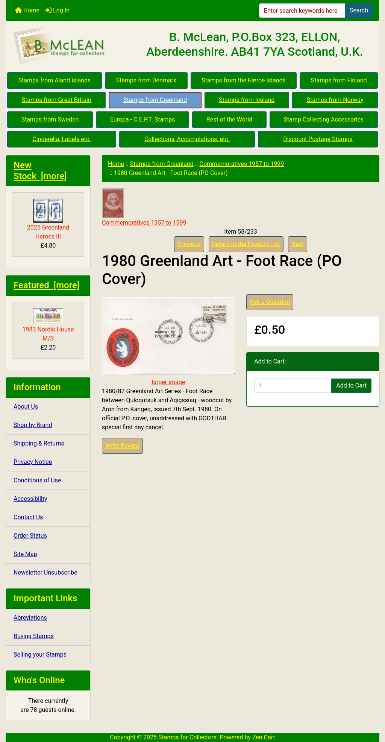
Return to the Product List (246, 244)
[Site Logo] (68, 46)
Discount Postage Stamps (317, 139)
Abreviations (30, 617)
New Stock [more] (40, 170)
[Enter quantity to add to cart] (293, 386)
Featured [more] (46, 285)
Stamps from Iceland (246, 99)
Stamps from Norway (335, 99)
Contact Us (28, 517)
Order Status (30, 535)
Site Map (25, 554)
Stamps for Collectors (187, 737)
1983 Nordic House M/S (48, 325)
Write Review (122, 445)
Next (297, 244)
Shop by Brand (33, 425)
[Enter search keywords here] (302, 10)
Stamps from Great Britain (56, 99)
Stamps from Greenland (155, 99)
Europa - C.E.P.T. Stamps (142, 119)
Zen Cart (263, 737)
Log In (57, 10)
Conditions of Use (37, 480)
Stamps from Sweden (50, 119)
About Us (26, 406)
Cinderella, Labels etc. (61, 139)
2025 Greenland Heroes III (48, 219)
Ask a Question (270, 302)
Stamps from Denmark (146, 80)
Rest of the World (229, 119)
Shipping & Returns (39, 443)
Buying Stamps (34, 636)
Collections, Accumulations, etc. (187, 139)
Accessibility (30, 498)
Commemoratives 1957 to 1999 (242, 163)
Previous (189, 244)
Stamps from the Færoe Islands (244, 80)
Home (27, 10)
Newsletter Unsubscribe (45, 572)
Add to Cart (351, 385)
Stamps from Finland (339, 80)
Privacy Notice (33, 461)
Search (359, 10)
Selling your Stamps (40, 654)
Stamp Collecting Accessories (323, 119)
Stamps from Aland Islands (54, 80)
